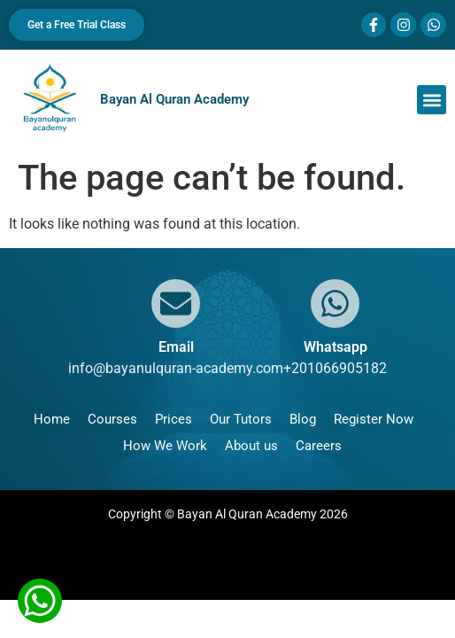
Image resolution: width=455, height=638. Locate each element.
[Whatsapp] (335, 303)
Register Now (373, 419)
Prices (173, 419)
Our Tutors (241, 419)
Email (176, 346)
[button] (431, 99)
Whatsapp (335, 346)
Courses (112, 419)
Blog (302, 419)
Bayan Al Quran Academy (174, 99)
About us (251, 446)
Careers (319, 446)
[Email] (175, 303)
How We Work (165, 446)
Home (52, 419)
